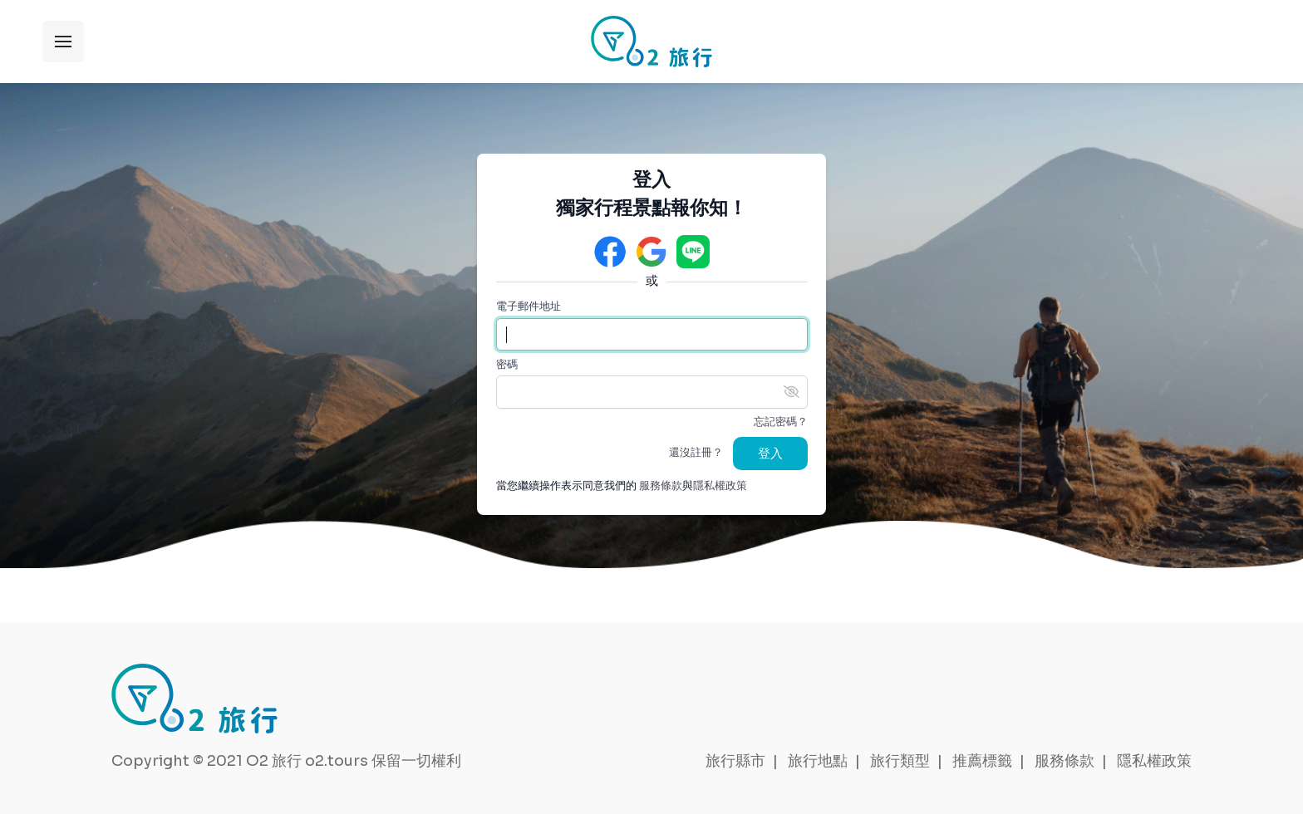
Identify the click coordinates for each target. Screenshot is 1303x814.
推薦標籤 (982, 761)
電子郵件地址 (528, 306)
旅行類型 (900, 761)
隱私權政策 (720, 485)
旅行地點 (818, 761)
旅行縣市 (735, 761)
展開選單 (63, 41)
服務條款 (660, 485)
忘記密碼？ (781, 421)
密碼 (507, 364)
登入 (770, 453)
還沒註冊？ (696, 452)
